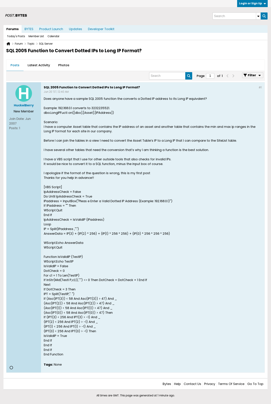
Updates (75, 29)
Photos (63, 65)
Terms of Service (231, 384)
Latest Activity (39, 65)
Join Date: (16, 119)
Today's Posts (16, 36)
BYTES (29, 29)
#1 (260, 87)
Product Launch (51, 29)
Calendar (53, 36)
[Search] (237, 16)
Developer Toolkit (101, 29)
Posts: (13, 128)
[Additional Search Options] (258, 16)
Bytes (167, 384)
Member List (36, 36)
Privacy (209, 384)
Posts (15, 65)
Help (177, 384)
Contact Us (192, 384)
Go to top (255, 384)
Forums (12, 29)
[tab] (15, 65)
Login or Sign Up (252, 3)
